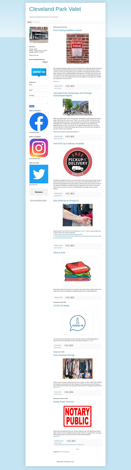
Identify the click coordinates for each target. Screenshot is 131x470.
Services (59, 394)
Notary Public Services (63, 402)
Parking (59, 88)
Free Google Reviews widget (38, 200)
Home (29, 22)
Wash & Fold (59, 252)
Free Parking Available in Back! (67, 30)
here (78, 131)
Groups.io (83, 231)
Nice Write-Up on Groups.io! (66, 200)
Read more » (56, 81)
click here (90, 340)
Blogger (72, 461)
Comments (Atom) (64, 451)
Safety (59, 347)
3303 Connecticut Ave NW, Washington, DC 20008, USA (71, 444)
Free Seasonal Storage (63, 355)
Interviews (60, 247)
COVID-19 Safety (61, 305)
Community (60, 138)
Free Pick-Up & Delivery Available (68, 143)
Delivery (59, 195)
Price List (36, 22)
